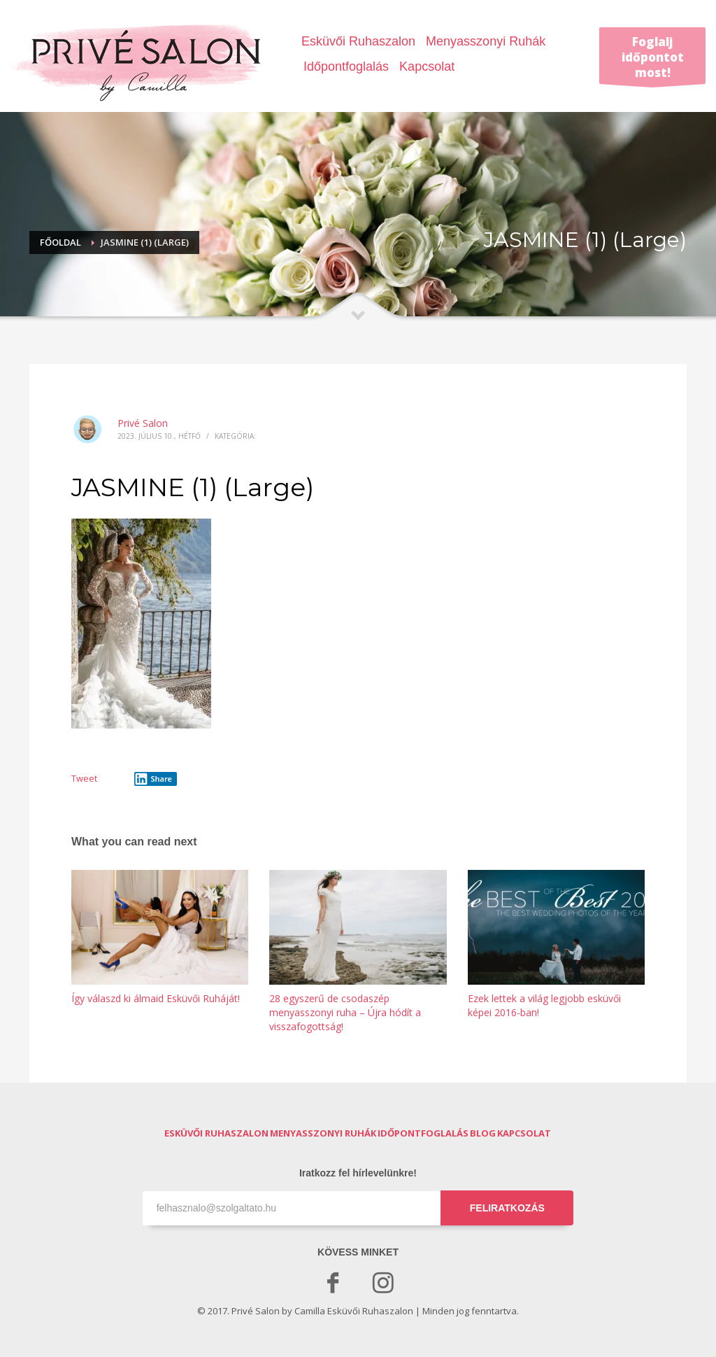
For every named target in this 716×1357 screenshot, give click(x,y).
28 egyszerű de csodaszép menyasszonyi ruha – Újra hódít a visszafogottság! (345, 1012)
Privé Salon (142, 423)
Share (153, 779)
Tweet (84, 778)
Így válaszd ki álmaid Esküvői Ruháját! (155, 998)
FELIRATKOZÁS (507, 1208)
